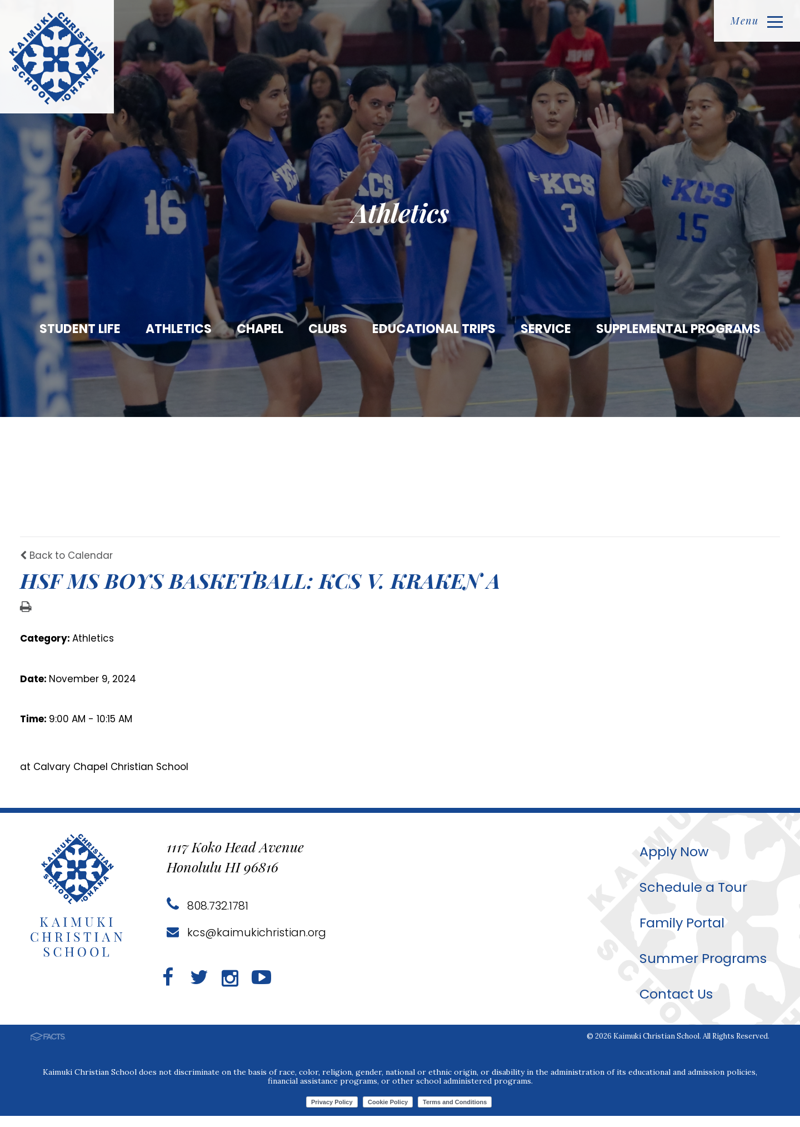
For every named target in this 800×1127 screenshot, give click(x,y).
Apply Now (674, 862)
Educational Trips (434, 328)
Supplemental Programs (678, 328)
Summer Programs (703, 969)
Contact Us (676, 1005)
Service (546, 328)
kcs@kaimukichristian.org (247, 943)
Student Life (80, 328)
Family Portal (682, 934)
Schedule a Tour (693, 898)
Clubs (327, 328)
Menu (757, 20)
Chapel (260, 328)
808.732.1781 (207, 917)
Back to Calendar (66, 566)
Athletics (179, 328)
